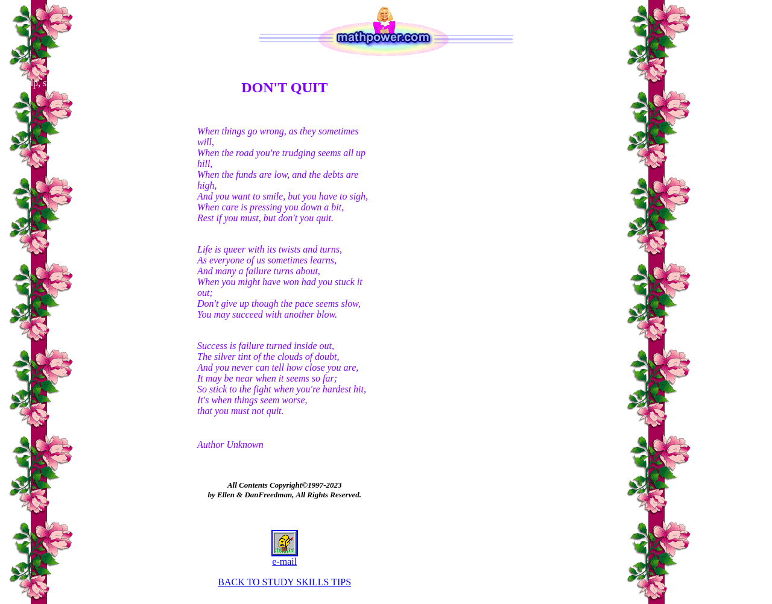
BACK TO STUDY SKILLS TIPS (284, 582)
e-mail (284, 557)
